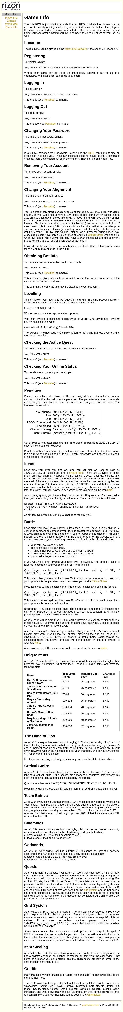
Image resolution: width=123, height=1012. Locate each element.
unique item (76, 472)
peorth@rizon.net (90, 1005)
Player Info (11, 17)
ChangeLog (94, 994)
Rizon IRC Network (76, 49)
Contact (11, 20)
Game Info (11, 14)
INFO (91, 153)
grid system (90, 890)
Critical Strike (95, 235)
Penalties (49, 99)
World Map (11, 24)
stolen (104, 648)
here (109, 490)
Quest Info (11, 27)
